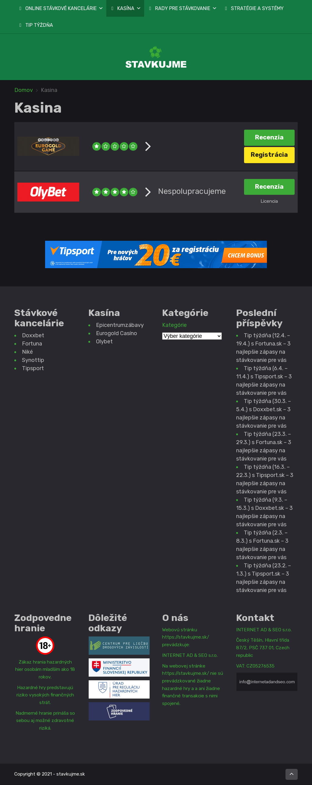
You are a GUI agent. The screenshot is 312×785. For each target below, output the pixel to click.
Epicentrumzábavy (120, 325)
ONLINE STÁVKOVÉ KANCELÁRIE (64, 8)
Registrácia (269, 154)
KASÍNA (129, 8)
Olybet (104, 341)
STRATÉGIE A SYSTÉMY (257, 8)
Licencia (269, 201)
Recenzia (269, 137)
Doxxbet (33, 335)
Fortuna (32, 343)
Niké (27, 352)
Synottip (33, 360)
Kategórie (174, 325)
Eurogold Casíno (116, 333)
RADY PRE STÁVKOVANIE (186, 8)
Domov (23, 90)
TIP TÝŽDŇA (39, 25)
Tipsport (33, 368)
